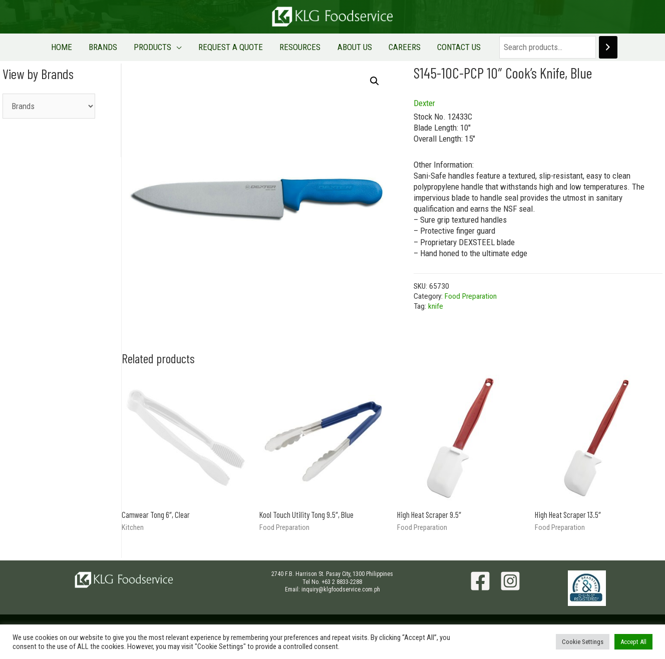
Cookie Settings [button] (582, 641)
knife (435, 306)
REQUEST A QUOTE (234, 47)
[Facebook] (480, 580)
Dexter (424, 103)
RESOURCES (296, 47)
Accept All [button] (633, 641)
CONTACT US (436, 47)
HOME (85, 47)
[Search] (581, 47)
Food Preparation (471, 296)
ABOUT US (344, 47)
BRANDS (120, 47)
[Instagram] (510, 580)
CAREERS (388, 47)
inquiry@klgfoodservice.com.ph (340, 589)
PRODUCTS (163, 47)
